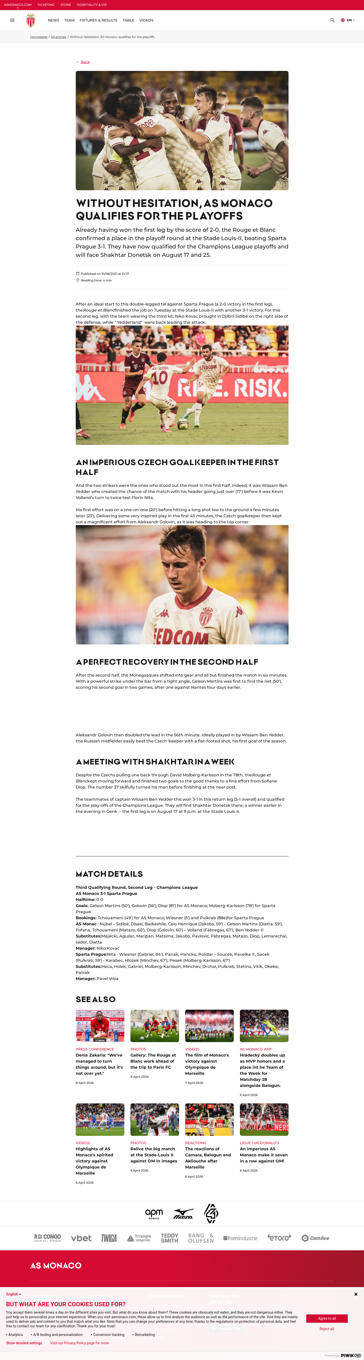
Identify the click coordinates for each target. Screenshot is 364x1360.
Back (83, 62)
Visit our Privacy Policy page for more (79, 1343)
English (14, 1294)
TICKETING (45, 5)
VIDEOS (146, 20)
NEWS (53, 20)
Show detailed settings (24, 1343)
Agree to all (327, 1318)
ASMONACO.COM (17, 5)
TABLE (128, 20)
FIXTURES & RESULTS (99, 20)
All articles (58, 37)
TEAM (69, 20)
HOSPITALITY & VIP (92, 5)
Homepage (38, 37)
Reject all (327, 1329)
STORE (66, 5)
